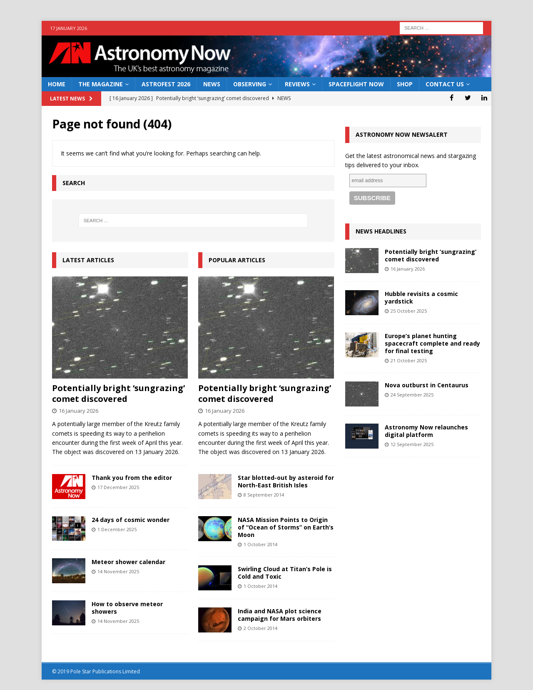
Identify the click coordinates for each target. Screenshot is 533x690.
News (211, 84)
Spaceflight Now (356, 84)
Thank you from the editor (132, 478)
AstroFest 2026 (166, 84)
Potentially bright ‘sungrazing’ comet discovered (118, 393)
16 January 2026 (78, 410)
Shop (405, 84)
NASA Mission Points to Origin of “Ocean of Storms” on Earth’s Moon (286, 527)
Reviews (297, 84)
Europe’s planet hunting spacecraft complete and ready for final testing (432, 343)
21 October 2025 (409, 360)
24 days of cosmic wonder (130, 520)
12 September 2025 (412, 444)
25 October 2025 (409, 311)
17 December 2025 (118, 487)
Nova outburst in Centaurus (426, 385)
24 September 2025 (412, 394)
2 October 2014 (260, 628)
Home (56, 84)
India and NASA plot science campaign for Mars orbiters (279, 614)
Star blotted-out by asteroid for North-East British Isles (286, 481)
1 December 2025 (117, 529)
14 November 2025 (118, 571)
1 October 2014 (260, 544)
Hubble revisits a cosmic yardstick (421, 297)
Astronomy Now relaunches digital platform (426, 431)
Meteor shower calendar (128, 562)
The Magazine (100, 84)
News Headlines (381, 231)
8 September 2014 (264, 495)
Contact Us (445, 84)
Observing (249, 84)
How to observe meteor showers (127, 607)
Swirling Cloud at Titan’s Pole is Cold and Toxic (285, 572)
